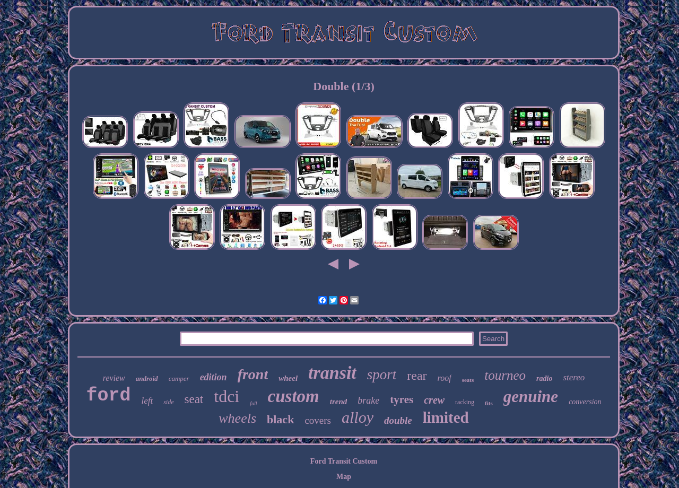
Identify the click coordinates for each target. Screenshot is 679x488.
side (168, 402)
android (147, 378)
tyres (401, 399)
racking (464, 402)
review (114, 377)
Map (343, 477)
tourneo (505, 375)
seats (468, 380)
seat (194, 399)
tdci (226, 396)
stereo (574, 377)
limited (446, 417)
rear (416, 375)
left (147, 401)
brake (368, 400)
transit (332, 372)
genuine (530, 396)
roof (444, 377)
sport (382, 374)
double (398, 420)
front (253, 374)
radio (544, 378)
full (253, 403)
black (280, 419)
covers (317, 420)
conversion (585, 402)
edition (213, 377)
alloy (357, 417)
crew (434, 400)
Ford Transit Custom (343, 461)
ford (108, 395)
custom (293, 396)
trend (338, 401)
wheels (237, 418)
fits (489, 403)
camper (179, 378)
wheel (288, 378)
